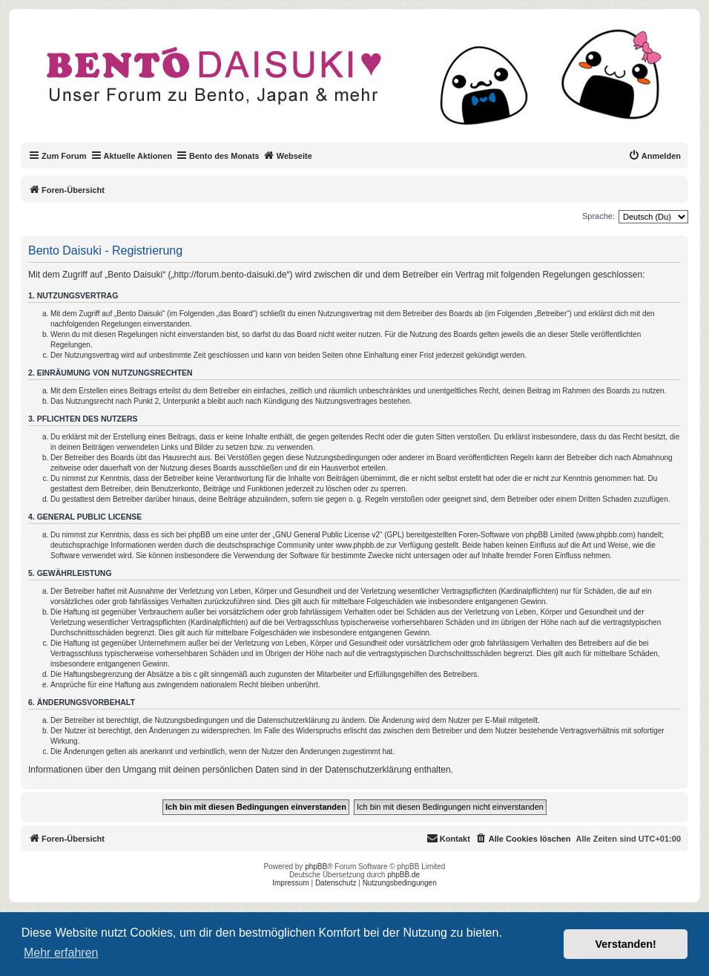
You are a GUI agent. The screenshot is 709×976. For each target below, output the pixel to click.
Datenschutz (336, 883)
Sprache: (598, 216)
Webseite (287, 155)
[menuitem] (654, 156)
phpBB (316, 866)
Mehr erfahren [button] (61, 952)
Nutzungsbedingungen (400, 883)
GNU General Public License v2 (327, 535)
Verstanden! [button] (626, 944)
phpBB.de (403, 875)
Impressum (290, 883)
